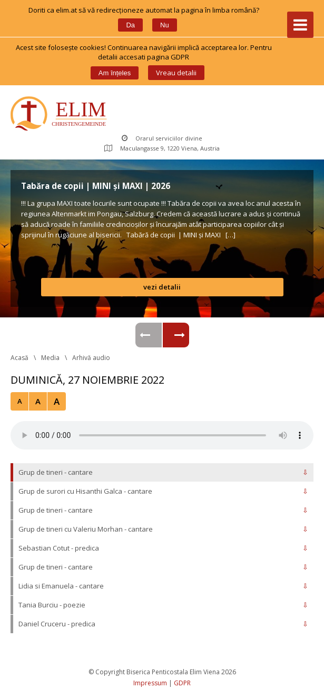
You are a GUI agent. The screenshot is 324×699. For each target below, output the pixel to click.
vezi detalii (162, 287)
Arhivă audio (91, 357)
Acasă (19, 357)
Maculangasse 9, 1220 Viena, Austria (162, 148)
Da (130, 25)
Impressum (150, 682)
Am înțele (115, 73)
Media (50, 357)
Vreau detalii (176, 72)
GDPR (182, 682)
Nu (164, 25)
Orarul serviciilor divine (162, 138)
